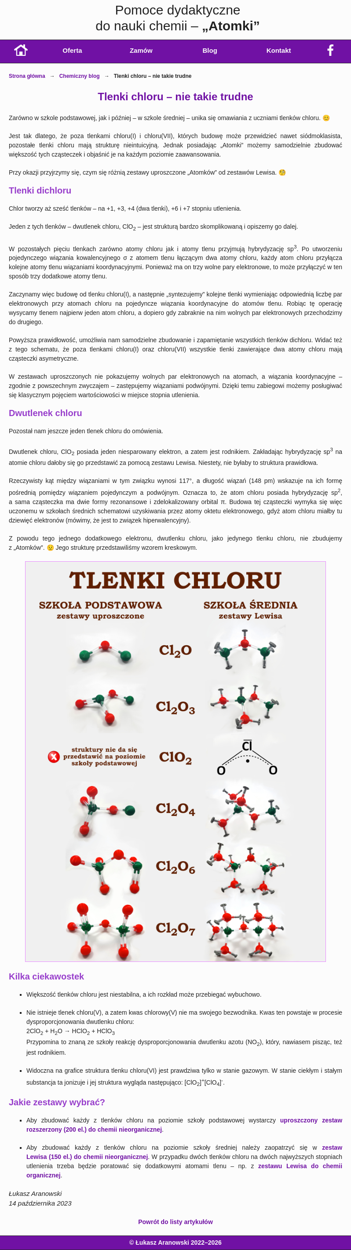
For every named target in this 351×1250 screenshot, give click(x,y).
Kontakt (279, 50)
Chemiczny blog (79, 76)
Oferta (72, 50)
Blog (210, 50)
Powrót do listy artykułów (175, 1221)
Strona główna (27, 76)
